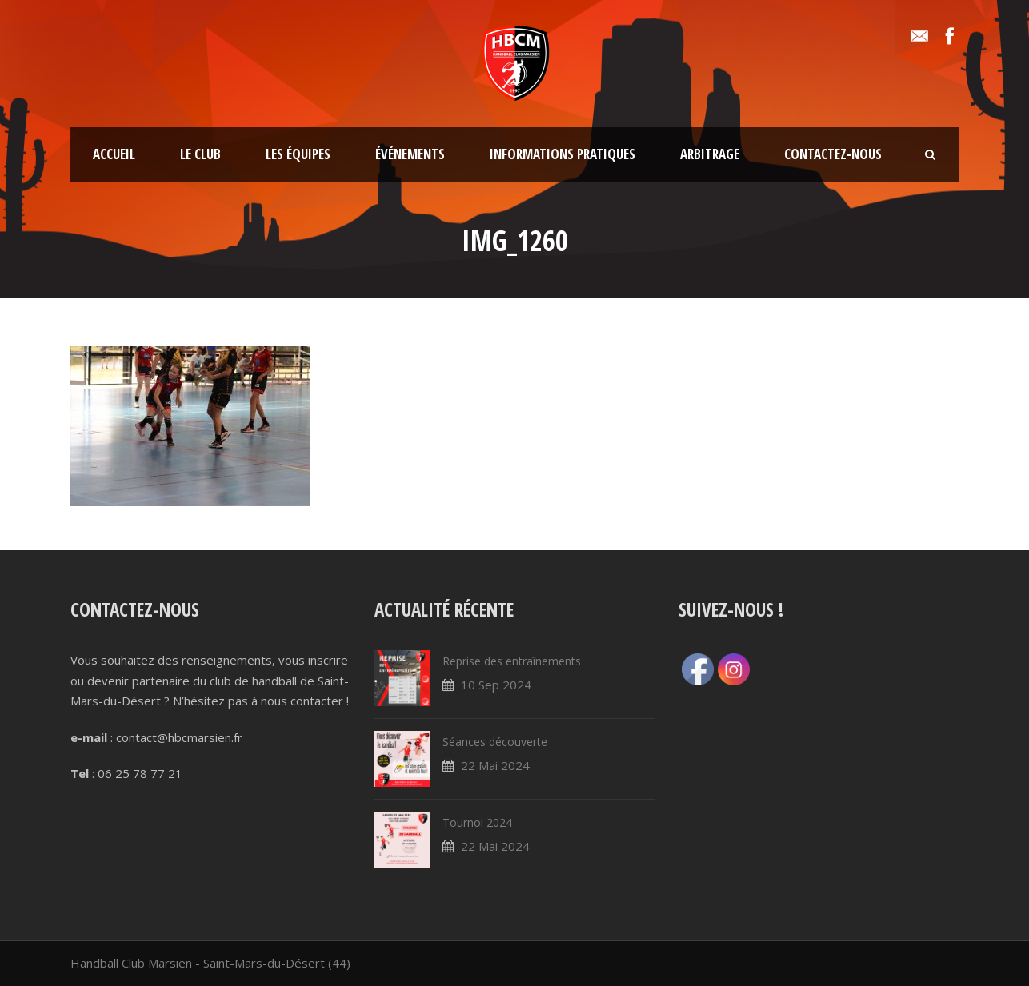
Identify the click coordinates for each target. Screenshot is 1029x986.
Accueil (114, 154)
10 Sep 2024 (496, 685)
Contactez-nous (833, 154)
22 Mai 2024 (495, 765)
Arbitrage (709, 154)
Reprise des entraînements (511, 661)
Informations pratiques (562, 154)
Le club (200, 154)
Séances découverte (494, 741)
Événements (410, 154)
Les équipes (298, 154)
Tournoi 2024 (477, 822)
